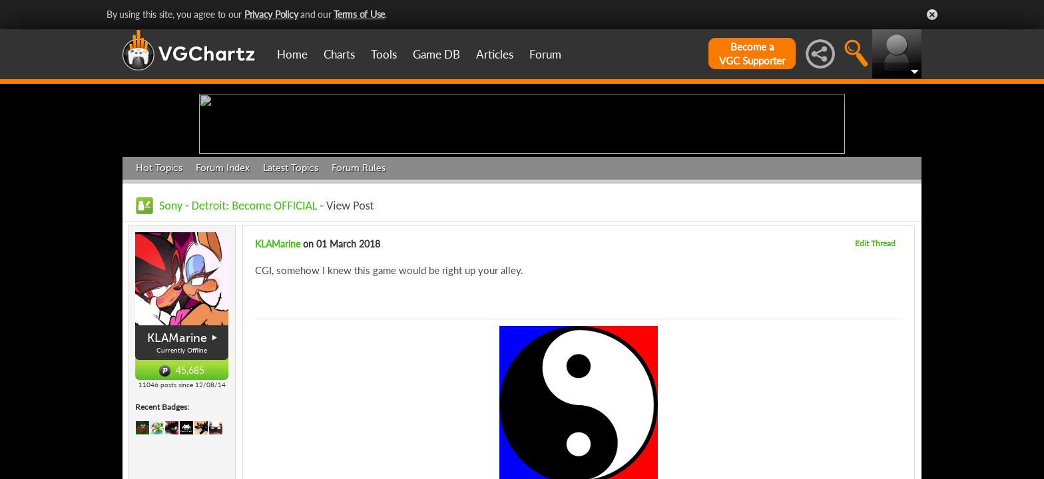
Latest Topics (290, 271)
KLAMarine (177, 441)
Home (292, 54)
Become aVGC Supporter (752, 54)
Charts (339, 54)
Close (932, 14)
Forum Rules (359, 271)
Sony (170, 308)
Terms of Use (359, 14)
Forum (545, 54)
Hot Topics (159, 271)
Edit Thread (875, 346)
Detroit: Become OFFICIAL (255, 308)
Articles (494, 54)
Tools (384, 54)
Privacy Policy (271, 14)
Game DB (436, 54)
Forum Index (223, 271)
